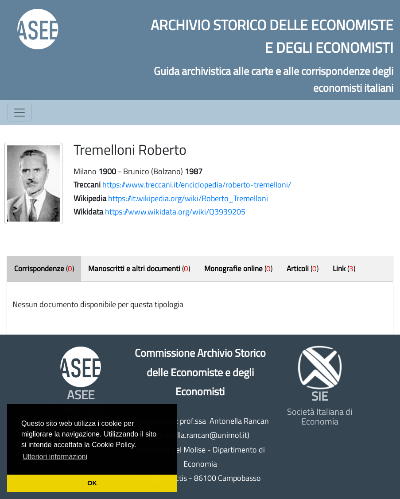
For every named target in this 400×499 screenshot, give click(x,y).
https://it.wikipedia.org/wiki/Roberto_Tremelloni (188, 198)
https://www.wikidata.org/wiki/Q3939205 (175, 212)
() (44, 268)
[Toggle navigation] (19, 112)
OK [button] (92, 483)
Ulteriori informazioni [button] (55, 456)
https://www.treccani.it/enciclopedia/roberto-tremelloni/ (196, 185)
